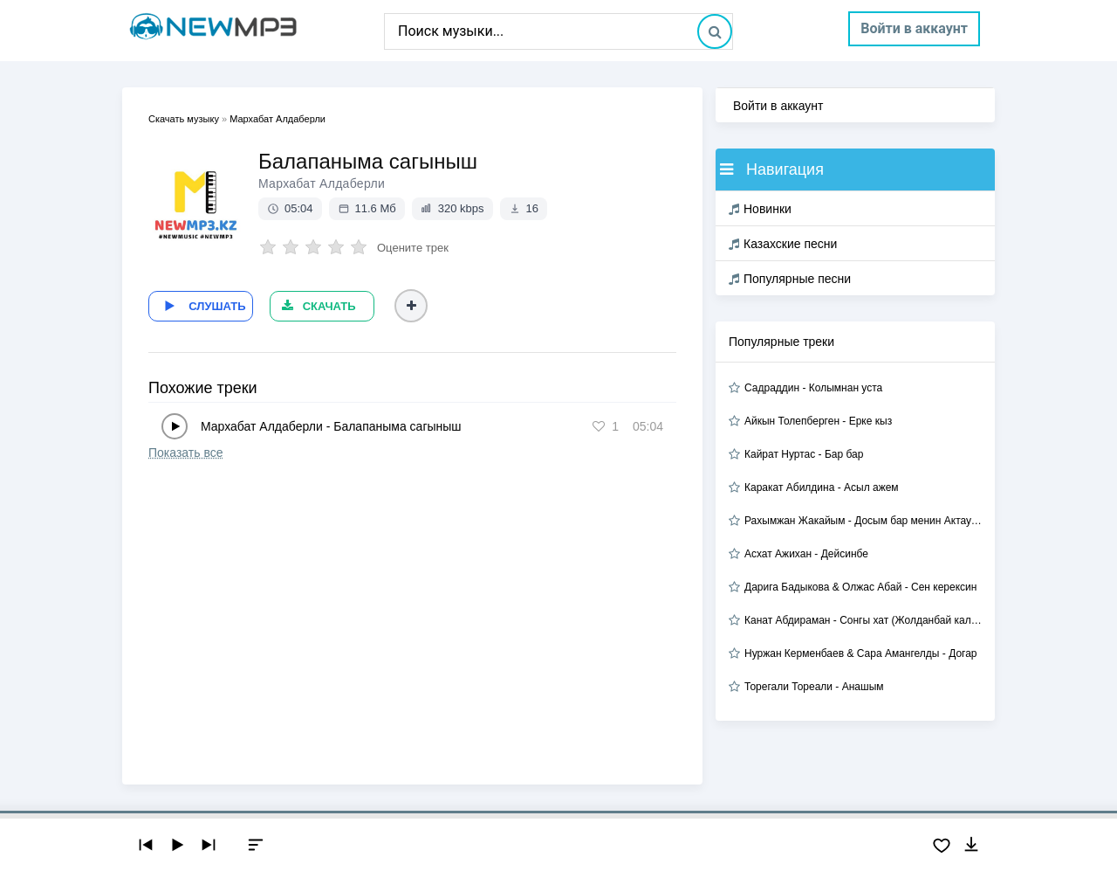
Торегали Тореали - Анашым (814, 687)
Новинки (760, 209)
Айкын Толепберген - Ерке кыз (818, 421)
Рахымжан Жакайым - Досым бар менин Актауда (863, 521)
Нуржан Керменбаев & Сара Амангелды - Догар (860, 653)
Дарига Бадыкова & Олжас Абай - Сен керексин (860, 587)
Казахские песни (783, 244)
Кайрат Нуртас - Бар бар (803, 454)
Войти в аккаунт (914, 28)
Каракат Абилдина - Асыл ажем (821, 487)
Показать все (185, 451)
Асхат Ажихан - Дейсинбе (806, 554)
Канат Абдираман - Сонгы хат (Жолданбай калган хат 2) (863, 620)
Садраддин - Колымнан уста (813, 388)
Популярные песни (790, 278)
